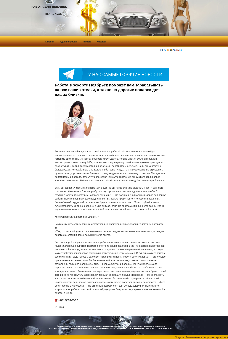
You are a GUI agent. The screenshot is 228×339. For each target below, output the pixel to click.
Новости (87, 42)
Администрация (68, 42)
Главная (49, 42)
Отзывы (101, 42)
